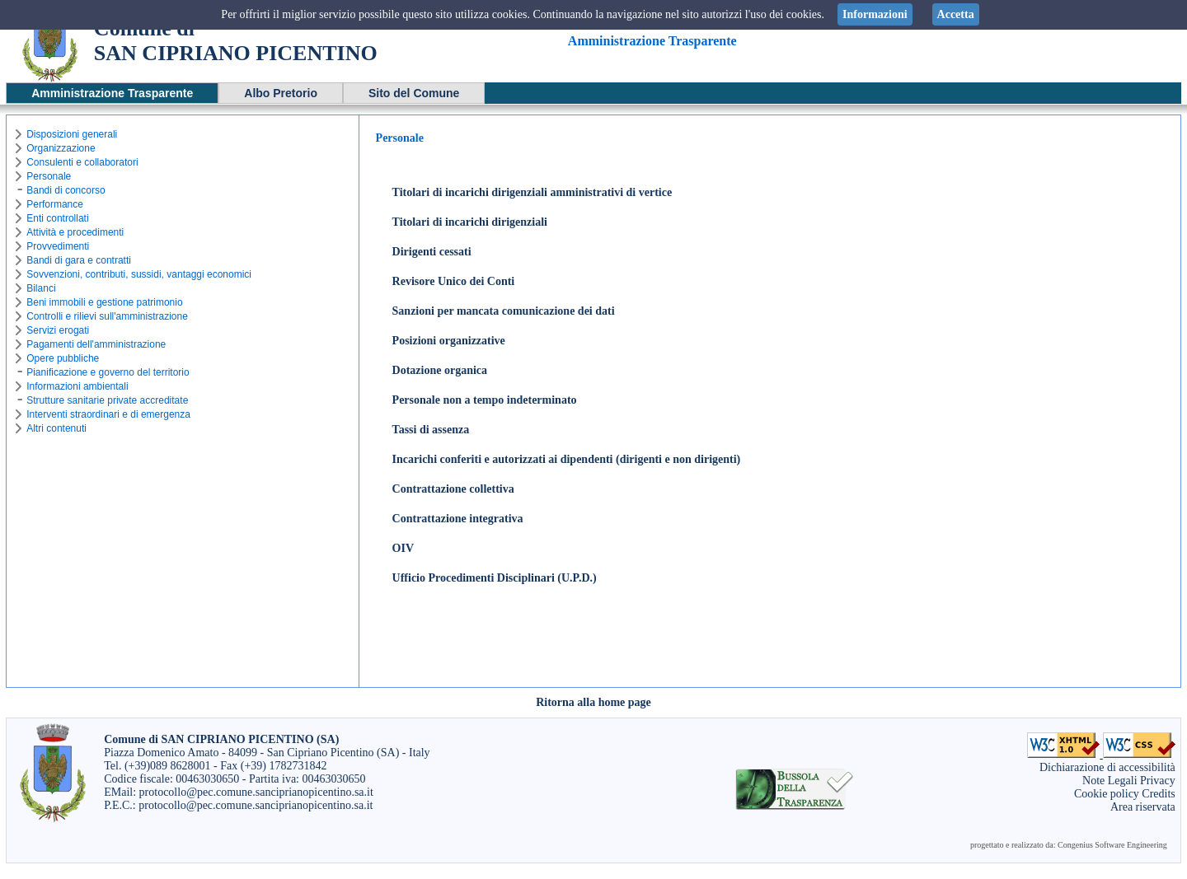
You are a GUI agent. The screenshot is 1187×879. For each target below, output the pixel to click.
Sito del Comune (413, 93)
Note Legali (1109, 780)
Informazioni (875, 14)
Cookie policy (1106, 794)
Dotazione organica (439, 370)
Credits (1158, 794)
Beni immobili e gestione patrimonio (104, 302)
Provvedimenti (57, 246)
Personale (48, 176)
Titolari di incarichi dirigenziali (469, 222)
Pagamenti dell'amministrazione (96, 344)
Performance (54, 204)
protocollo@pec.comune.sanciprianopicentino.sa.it (256, 792)
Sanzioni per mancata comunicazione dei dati (503, 311)
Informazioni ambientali (77, 386)
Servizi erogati (57, 330)
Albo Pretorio (280, 93)
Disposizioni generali (71, 134)
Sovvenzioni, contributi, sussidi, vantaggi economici (138, 274)
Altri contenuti (56, 428)
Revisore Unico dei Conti (453, 281)
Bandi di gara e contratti (78, 260)
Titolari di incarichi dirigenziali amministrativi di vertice (532, 192)
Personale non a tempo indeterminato (484, 400)
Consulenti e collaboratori (82, 162)
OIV (403, 548)
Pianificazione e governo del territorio (107, 372)
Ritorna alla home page (593, 702)
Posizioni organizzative (448, 340)
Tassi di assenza (431, 429)
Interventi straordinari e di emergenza (108, 414)
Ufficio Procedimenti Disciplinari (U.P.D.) (494, 578)
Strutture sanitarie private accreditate (107, 400)
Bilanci (40, 288)
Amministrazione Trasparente (112, 93)
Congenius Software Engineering (1112, 844)
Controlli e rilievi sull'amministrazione (107, 316)
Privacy (1157, 780)
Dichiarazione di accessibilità (1107, 767)
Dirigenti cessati (432, 251)
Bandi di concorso (65, 190)
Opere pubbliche (62, 358)
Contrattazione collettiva (453, 489)
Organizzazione (60, 148)
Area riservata (1142, 807)
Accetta (955, 14)
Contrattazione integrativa (457, 518)
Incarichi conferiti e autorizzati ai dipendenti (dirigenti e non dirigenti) (566, 459)
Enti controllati (57, 218)
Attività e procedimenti (75, 232)
